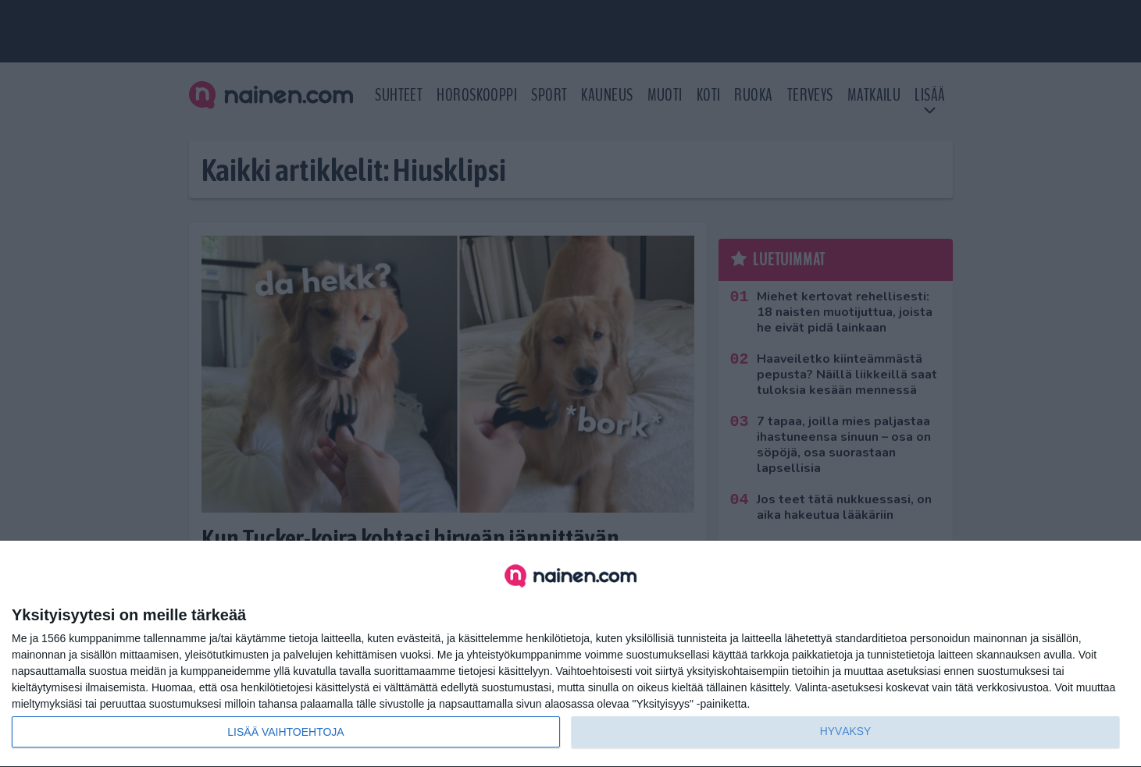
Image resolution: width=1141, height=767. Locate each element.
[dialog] (570, 654)
